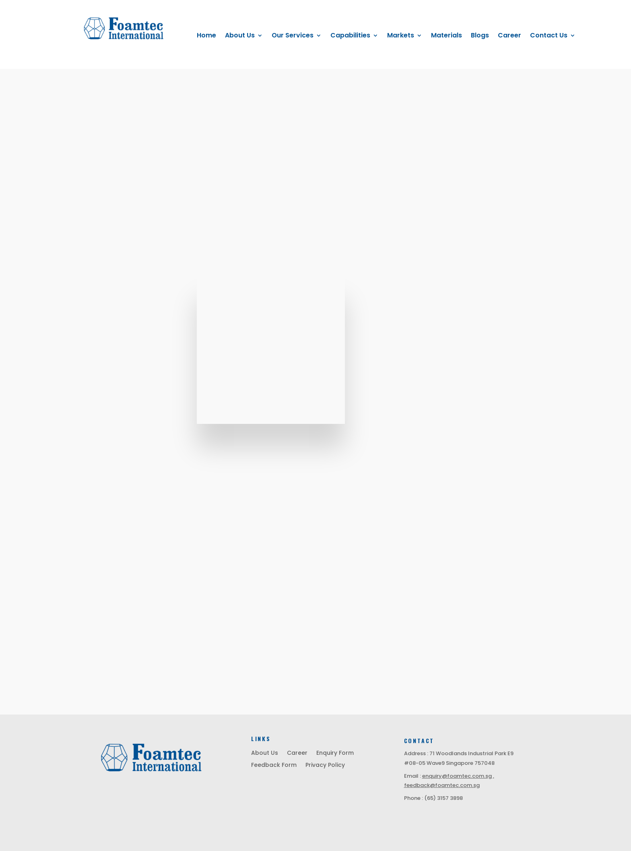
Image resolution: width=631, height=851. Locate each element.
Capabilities (350, 36)
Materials (446, 36)
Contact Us (548, 36)
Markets (400, 36)
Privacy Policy (325, 765)
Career (509, 36)
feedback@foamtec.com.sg (442, 785)
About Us (240, 36)
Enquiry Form (335, 753)
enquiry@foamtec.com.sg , (458, 776)
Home (206, 36)
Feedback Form (274, 765)
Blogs (480, 36)
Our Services (292, 36)
